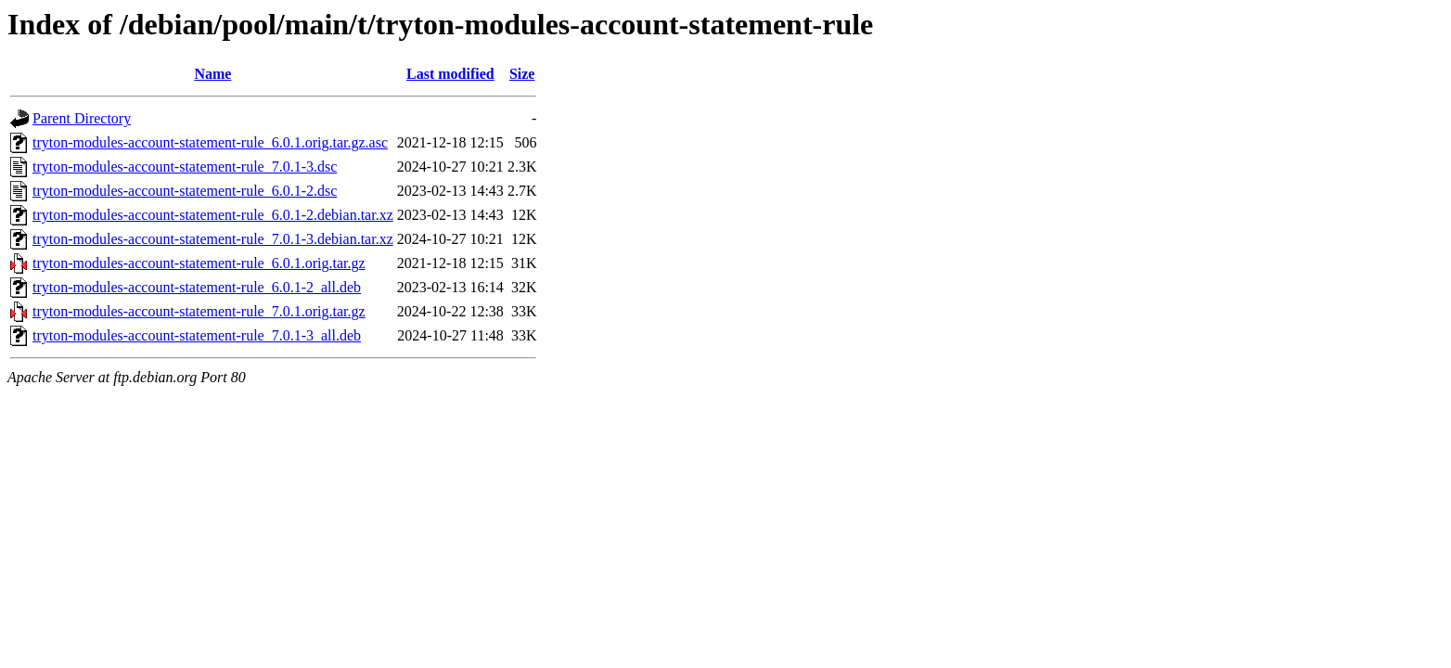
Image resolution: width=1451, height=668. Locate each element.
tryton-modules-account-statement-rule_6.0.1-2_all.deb (196, 287)
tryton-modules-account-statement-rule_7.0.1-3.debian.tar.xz (212, 239)
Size (522, 74)
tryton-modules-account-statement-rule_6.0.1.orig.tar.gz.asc (210, 142)
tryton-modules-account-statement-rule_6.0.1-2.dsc (184, 191)
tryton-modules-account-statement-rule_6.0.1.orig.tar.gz (199, 263)
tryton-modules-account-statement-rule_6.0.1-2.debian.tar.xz (212, 215)
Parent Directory (81, 118)
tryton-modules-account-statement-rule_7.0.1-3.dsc (184, 166)
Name (212, 74)
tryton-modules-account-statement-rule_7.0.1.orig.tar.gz (199, 311)
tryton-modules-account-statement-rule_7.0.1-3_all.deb (196, 335)
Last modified (450, 74)
